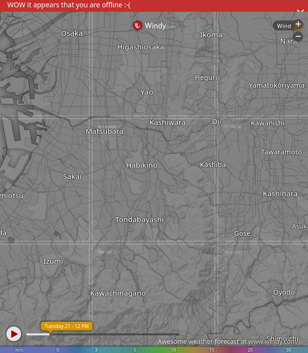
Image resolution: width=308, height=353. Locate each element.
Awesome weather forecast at (227, 341)
